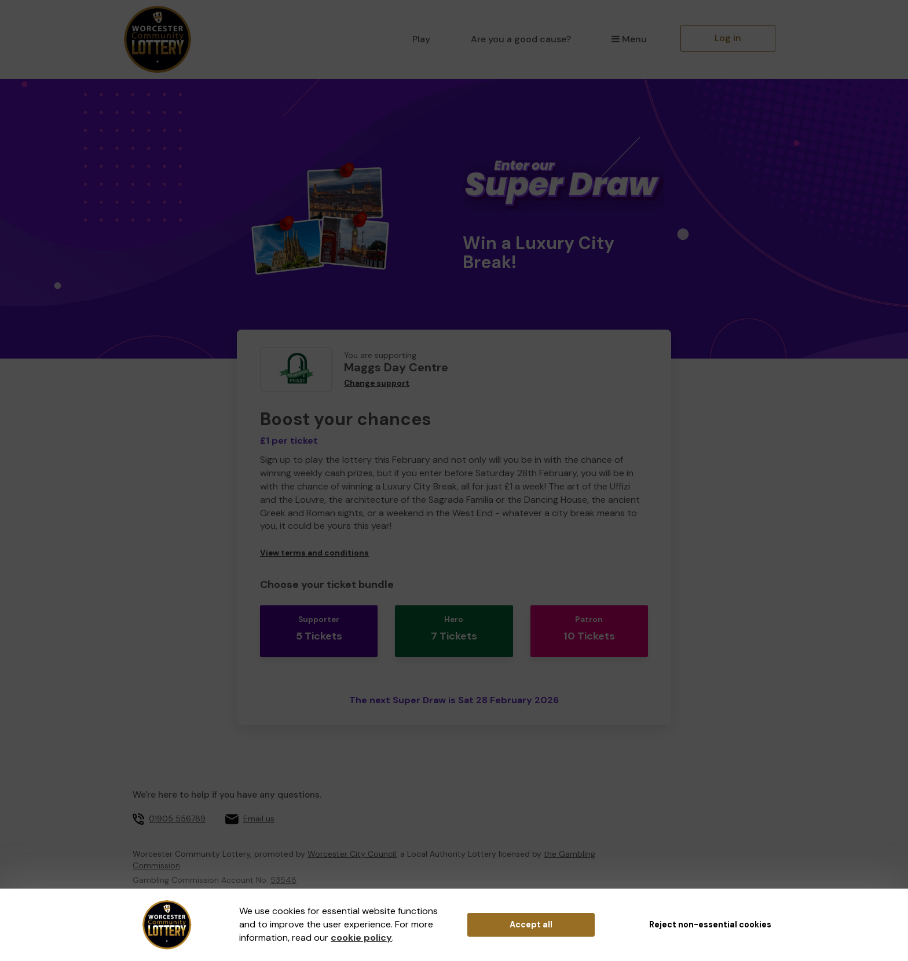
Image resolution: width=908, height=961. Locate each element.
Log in (728, 38)
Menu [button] (629, 39)
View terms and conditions (314, 553)
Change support (376, 383)
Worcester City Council (351, 839)
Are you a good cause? (521, 39)
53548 (283, 865)
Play (421, 39)
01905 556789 (177, 804)
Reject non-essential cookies (710, 924)
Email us (258, 804)
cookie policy (361, 937)
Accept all (531, 924)
